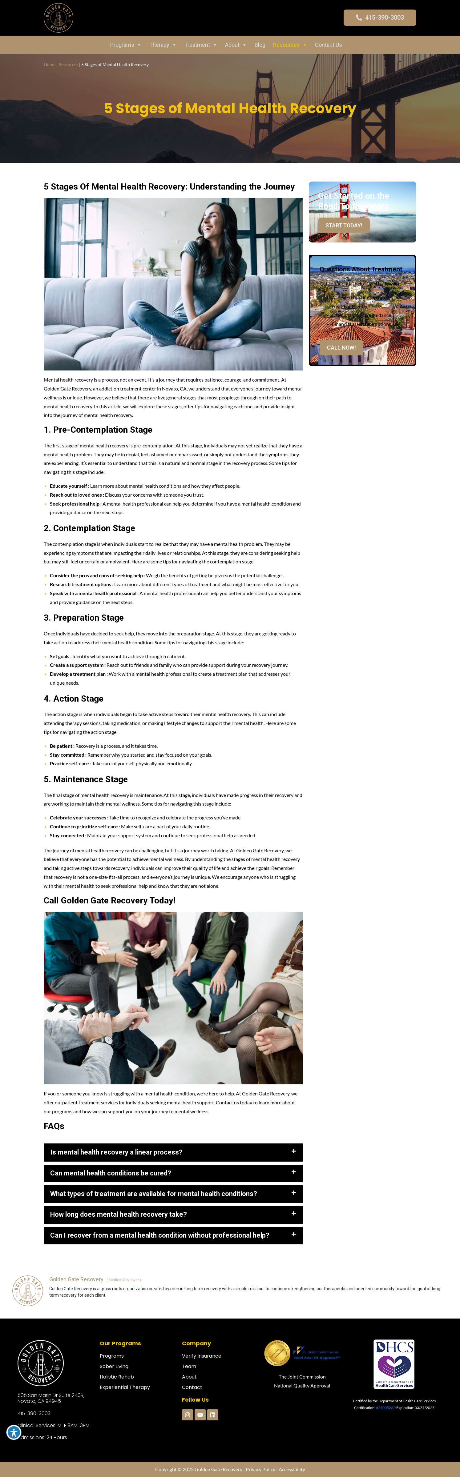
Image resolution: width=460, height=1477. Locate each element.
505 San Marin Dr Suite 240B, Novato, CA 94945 (51, 1398)
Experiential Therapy (125, 1387)
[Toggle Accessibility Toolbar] (13, 1432)
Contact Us (328, 45)
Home (49, 64)
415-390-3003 (34, 1413)
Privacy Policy (260, 1469)
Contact (192, 1387)
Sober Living (114, 1366)
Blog (260, 45)
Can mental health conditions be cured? (110, 1173)
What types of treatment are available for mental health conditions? (153, 1194)
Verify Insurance (201, 1356)
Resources (290, 45)
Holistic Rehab (117, 1377)
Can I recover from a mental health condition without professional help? (159, 1235)
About (236, 45)
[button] (173, 1152)
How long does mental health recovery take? (118, 1214)
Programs (126, 45)
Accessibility (292, 1469)
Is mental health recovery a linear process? (116, 1152)
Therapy (163, 45)
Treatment (200, 45)
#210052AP (386, 1407)
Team (189, 1366)
